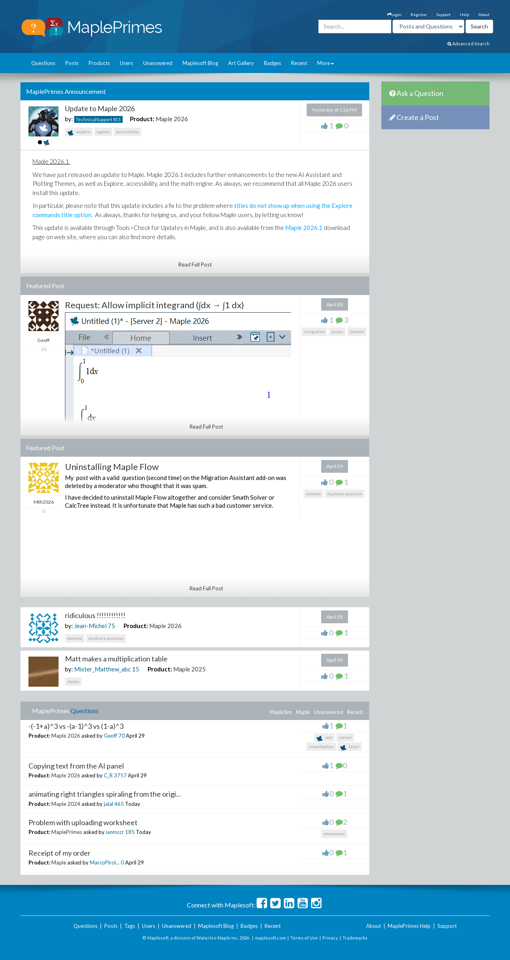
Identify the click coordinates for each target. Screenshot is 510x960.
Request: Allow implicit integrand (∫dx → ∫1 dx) (154, 304)
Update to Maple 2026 (100, 108)
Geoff (110, 735)
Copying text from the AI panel (76, 765)
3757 (120, 775)
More (325, 63)
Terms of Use (304, 937)
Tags (129, 926)
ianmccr (115, 832)
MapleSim (281, 712)
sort (324, 738)
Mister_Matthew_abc (102, 669)
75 (111, 625)
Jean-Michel (90, 625)
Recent (299, 63)
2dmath (357, 331)
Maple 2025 (189, 669)
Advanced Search (468, 43)
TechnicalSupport (94, 119)
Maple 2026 (172, 118)
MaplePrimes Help (409, 926)
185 (130, 832)
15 (135, 669)
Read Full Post (195, 264)
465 (119, 804)
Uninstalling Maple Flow (112, 466)
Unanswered (157, 63)
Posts (72, 63)
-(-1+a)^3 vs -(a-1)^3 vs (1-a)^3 (75, 726)
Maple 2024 (65, 804)
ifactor (73, 681)
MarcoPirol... (104, 862)
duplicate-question (344, 493)
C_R (108, 775)
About (484, 14)
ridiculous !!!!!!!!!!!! (95, 615)
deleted (313, 493)
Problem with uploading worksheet (83, 822)
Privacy (330, 937)
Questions (43, 63)
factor (349, 747)
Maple (303, 712)
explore (78, 132)
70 (121, 735)
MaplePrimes (66, 832)
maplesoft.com (270, 937)
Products (99, 63)
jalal (108, 804)
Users (126, 63)
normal (345, 737)
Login (394, 14)
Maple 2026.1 (303, 227)
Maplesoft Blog (200, 63)
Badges (272, 63)
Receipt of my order (59, 852)
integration (314, 331)
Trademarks (355, 937)
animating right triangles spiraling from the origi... (104, 793)
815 (116, 119)
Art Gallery (241, 63)
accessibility (127, 131)
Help (464, 14)
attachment (334, 833)
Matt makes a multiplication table (116, 658)
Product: (142, 118)
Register (419, 14)
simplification (321, 746)
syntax (337, 331)
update (103, 131)
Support (443, 14)
